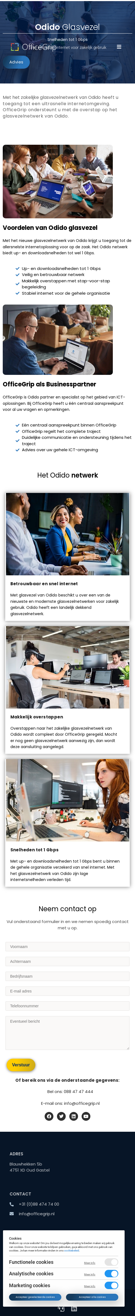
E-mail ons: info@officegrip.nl (70, 1103)
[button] (119, 46)
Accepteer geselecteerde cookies (35, 1297)
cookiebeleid (71, 1250)
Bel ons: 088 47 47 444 (70, 1091)
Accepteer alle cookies (92, 1297)
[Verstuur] (21, 1065)
